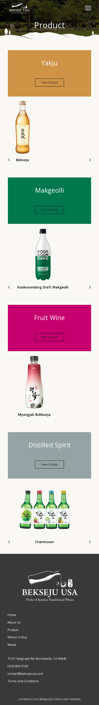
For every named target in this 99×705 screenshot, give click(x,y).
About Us (14, 622)
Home (12, 615)
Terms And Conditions (23, 681)
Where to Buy (17, 637)
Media (12, 645)
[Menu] (86, 7)
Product (13, 630)
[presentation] (9, 159)
